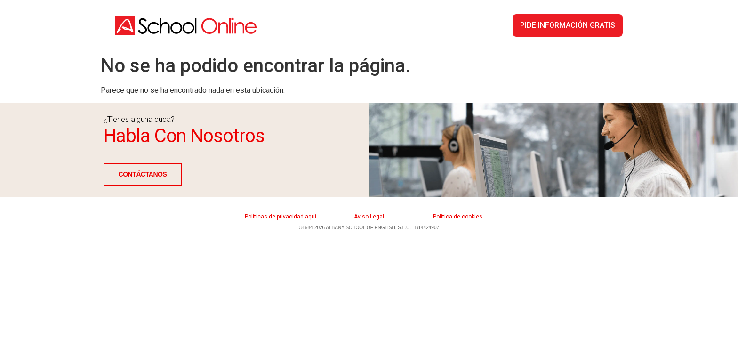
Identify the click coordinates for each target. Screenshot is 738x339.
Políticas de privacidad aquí (280, 216)
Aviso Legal (369, 216)
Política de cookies (457, 216)
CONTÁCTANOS (143, 174)
